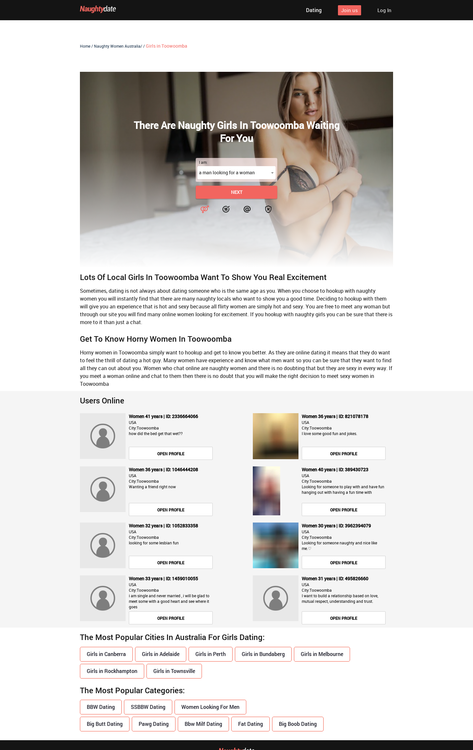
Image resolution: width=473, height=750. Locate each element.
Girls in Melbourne (322, 653)
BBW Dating (101, 707)
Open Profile (170, 453)
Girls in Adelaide (160, 653)
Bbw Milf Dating (203, 723)
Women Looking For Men (210, 707)
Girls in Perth (210, 653)
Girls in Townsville (174, 670)
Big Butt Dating (105, 723)
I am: (203, 162)
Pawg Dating (154, 723)
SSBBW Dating (148, 707)
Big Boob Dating (298, 723)
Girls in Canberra (106, 653)
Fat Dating (250, 723)
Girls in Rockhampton (112, 670)
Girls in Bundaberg (263, 653)
